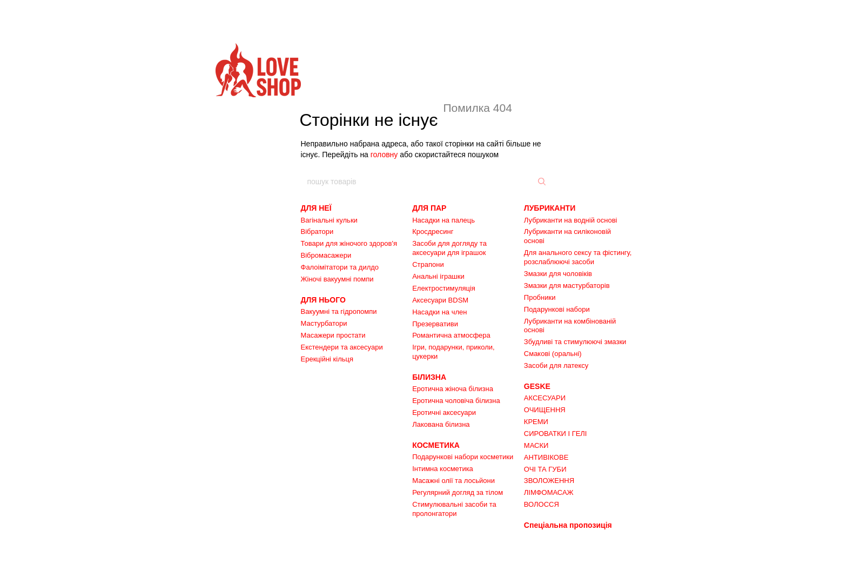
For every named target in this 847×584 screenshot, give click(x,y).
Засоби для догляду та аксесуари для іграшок (449, 248)
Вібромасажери (326, 255)
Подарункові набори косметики (462, 457)
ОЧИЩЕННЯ (545, 410)
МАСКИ (536, 445)
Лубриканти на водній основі (570, 220)
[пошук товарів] (540, 181)
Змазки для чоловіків (558, 274)
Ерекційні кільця (327, 359)
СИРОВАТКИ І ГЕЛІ (555, 433)
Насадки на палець (443, 220)
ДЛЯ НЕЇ (316, 208)
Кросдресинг (432, 231)
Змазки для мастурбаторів (567, 285)
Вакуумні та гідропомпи (339, 311)
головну (384, 154)
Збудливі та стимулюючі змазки (575, 342)
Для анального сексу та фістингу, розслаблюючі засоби (578, 257)
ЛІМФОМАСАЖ (549, 492)
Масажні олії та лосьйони (453, 480)
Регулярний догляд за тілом (457, 492)
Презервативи (435, 324)
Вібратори (317, 231)
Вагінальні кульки (329, 220)
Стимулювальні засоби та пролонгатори (454, 509)
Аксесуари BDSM (440, 300)
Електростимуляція (443, 288)
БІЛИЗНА (429, 377)
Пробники (540, 297)
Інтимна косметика (442, 469)
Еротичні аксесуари (444, 412)
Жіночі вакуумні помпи (337, 279)
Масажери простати (333, 335)
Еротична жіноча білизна (452, 389)
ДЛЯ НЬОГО (323, 300)
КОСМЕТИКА (436, 445)
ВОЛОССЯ (541, 504)
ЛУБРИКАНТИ (549, 208)
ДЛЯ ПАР (429, 208)
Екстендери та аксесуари (342, 347)
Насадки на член (439, 312)
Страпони (428, 264)
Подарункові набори (557, 309)
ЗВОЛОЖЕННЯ (549, 480)
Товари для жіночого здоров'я (349, 243)
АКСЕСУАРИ (545, 398)
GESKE (537, 386)
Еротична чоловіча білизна (456, 401)
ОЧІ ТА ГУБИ (545, 469)
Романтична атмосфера (451, 335)
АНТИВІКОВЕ (546, 457)
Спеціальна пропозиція (568, 525)
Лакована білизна (440, 424)
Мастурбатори (324, 323)
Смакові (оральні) (553, 354)
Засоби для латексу (556, 365)
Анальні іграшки (438, 276)
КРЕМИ (536, 422)
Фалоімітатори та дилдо (340, 267)
